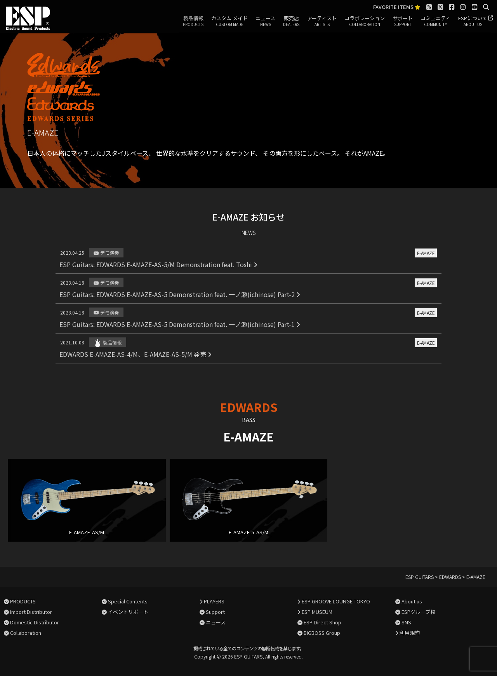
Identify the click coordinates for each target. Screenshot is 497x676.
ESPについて (472, 21)
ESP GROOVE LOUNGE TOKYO (336, 601)
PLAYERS (214, 601)
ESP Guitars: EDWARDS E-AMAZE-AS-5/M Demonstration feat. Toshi (158, 264)
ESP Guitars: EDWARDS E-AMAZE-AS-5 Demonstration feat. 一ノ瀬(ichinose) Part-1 (179, 324)
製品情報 (193, 21)
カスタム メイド (229, 21)
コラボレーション (364, 21)
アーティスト (322, 21)
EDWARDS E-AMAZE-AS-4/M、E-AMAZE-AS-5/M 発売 (135, 354)
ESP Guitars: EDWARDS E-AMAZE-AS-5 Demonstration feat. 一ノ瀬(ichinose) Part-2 (179, 294)
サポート (403, 21)
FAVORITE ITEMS (397, 7)
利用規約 (410, 632)
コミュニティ (435, 21)
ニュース (265, 21)
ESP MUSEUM (317, 611)
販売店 (291, 21)
